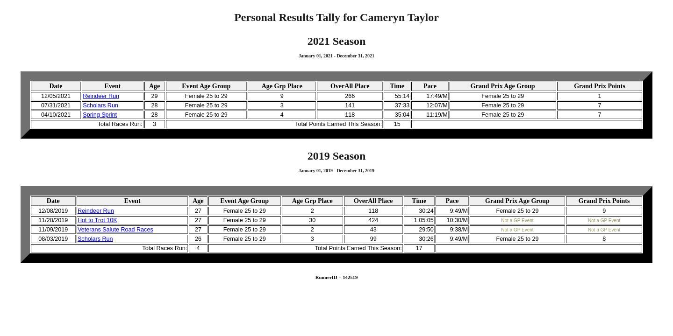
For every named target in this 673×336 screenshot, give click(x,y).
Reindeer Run (101, 96)
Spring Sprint (100, 115)
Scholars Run (100, 105)
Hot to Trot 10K (97, 220)
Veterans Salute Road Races (115, 229)
